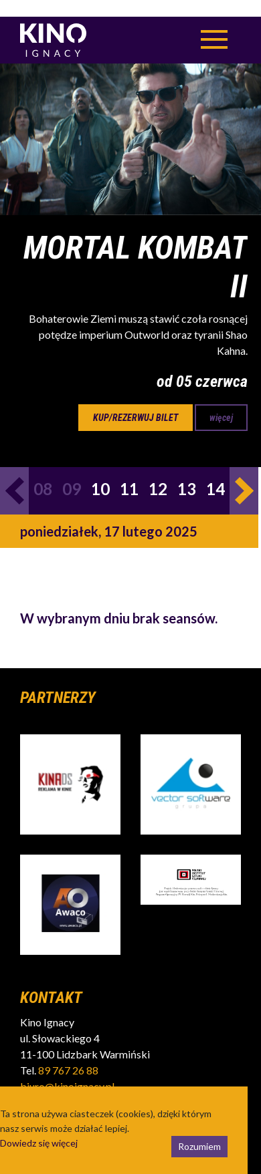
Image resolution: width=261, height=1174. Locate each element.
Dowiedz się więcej (39, 1126)
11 (129, 472)
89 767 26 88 (68, 1053)
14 (215, 472)
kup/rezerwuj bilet (135, 401)
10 (100, 472)
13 (186, 472)
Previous (14, 474)
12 (158, 472)
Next (244, 474)
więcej (221, 401)
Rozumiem (199, 1129)
